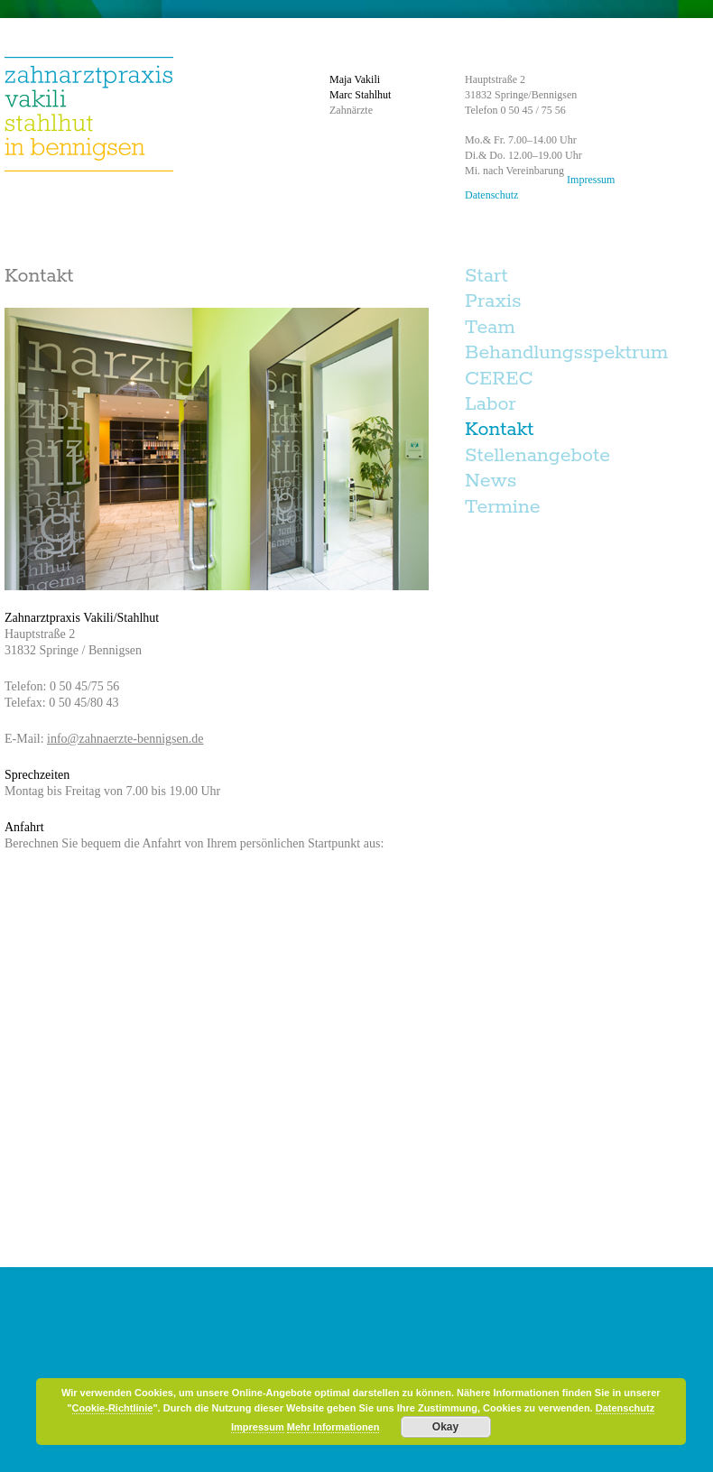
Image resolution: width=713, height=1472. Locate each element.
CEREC (499, 379)
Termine (502, 507)
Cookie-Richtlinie (112, 1408)
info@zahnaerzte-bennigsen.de (125, 738)
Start (486, 276)
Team (490, 327)
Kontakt (499, 429)
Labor (490, 404)
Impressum (591, 179)
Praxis (493, 301)
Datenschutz (491, 195)
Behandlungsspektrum (566, 353)
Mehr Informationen (333, 1426)
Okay (445, 1427)
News (490, 481)
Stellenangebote (537, 455)
